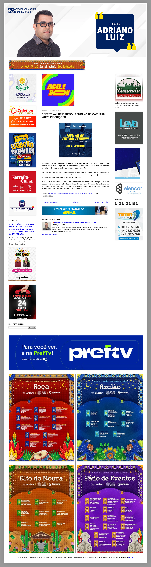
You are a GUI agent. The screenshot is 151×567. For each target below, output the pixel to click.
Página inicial (76, 202)
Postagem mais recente (50, 202)
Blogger (130, 557)
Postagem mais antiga (101, 202)
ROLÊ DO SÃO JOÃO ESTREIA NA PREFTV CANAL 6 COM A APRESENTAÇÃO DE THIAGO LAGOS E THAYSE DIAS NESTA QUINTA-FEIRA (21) (21, 229)
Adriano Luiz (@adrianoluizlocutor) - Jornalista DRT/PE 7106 (75, 223)
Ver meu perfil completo (50, 234)
